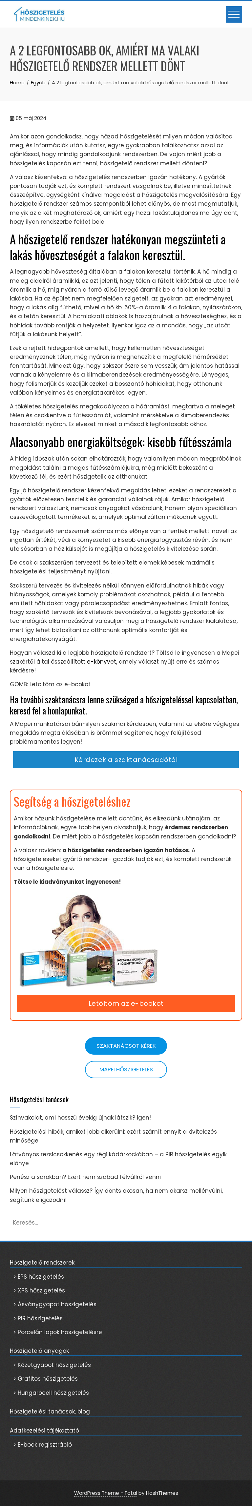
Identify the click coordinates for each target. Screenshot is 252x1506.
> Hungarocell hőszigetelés (51, 1393)
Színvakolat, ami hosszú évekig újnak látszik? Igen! (80, 1118)
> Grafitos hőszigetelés (45, 1379)
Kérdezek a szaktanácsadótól (126, 759)
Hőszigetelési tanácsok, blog (50, 1411)
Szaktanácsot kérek (126, 1046)
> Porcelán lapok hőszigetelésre (57, 1332)
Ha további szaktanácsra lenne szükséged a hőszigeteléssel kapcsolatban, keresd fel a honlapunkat (124, 705)
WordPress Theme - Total (105, 1493)
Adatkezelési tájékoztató (44, 1430)
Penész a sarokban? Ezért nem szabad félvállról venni (85, 1177)
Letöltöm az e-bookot (126, 1003)
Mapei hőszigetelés (126, 1069)
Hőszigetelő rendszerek (42, 1263)
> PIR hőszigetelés (38, 1318)
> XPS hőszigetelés (39, 1290)
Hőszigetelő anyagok (39, 1351)
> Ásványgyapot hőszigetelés (54, 1304)
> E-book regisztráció (42, 1445)
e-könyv (97, 662)
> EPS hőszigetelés (38, 1277)
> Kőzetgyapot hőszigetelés (52, 1365)
